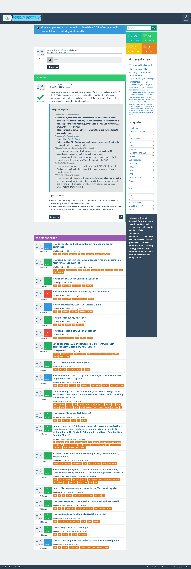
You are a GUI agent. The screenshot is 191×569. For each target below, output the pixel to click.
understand (60, 442)
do (59, 324)
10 (146, 95)
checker (91, 298)
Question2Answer (161, 567)
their (100, 353)
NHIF (131, 170)
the (71, 407)
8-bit (116, 353)
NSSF (131, 174)
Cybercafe (71, 518)
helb (72, 442)
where (107, 407)
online (79, 298)
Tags (82, 19)
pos (64, 369)
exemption (109, 270)
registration (133, 87)
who (148, 108)
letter (146, 87)
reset (137, 102)
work (87, 369)
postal (148, 92)
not (71, 482)
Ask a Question (102, 19)
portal (83, 508)
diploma (141, 87)
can (60, 270)
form (116, 270)
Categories (91, 19)
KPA (130, 188)
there (137, 112)
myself (109, 508)
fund (80, 445)
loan (96, 482)
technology (132, 104)
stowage (150, 79)
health (89, 521)
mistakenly (107, 479)
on (142, 85)
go (100, 495)
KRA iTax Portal (73, 139)
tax (102, 270)
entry (104, 463)
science (131, 114)
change (68, 479)
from (75, 404)
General (70, 335)
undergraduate (136, 108)
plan (142, 108)
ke (103, 495)
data (153, 108)
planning (140, 97)
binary (56, 356)
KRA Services (65, 50)
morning (61, 404)
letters (90, 353)
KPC (130, 192)
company (136, 106)
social (118, 404)
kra (88, 254)
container (138, 82)
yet (75, 482)
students (86, 445)
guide (150, 95)
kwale (81, 404)
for (98, 270)
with (80, 270)
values (67, 356)
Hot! (74, 19)
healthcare (149, 104)
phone (106, 547)
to (59, 254)
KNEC (131, 146)
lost (93, 385)
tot (78, 420)
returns (84, 420)
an (113, 404)
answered (52, 85)
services (137, 92)
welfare (56, 407)
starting (143, 92)
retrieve (68, 324)
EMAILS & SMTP (136, 206)
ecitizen (89, 285)
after (95, 407)
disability (86, 270)
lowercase (82, 353)
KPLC (131, 185)
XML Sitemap (19, 567)
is (67, 407)
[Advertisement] (73, 6)
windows (132, 85)
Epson (131, 181)
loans (65, 447)
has (77, 442)
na (150, 108)
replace (84, 385)
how (55, 254)
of (58, 353)
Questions (66, 19)
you (64, 420)
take (121, 385)
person (69, 270)
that (67, 442)
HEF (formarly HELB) (74, 439)
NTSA (131, 167)
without (131, 106)
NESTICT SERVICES (137, 131)
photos (72, 547)
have (65, 482)
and (71, 254)
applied (81, 482)
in (79, 534)
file (68, 420)
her (55, 272)
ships (135, 97)
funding (71, 447)
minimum (98, 463)
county (87, 404)
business (60, 272)
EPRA (131, 199)
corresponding (108, 353)
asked (49, 50)
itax (78, 508)
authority (96, 521)
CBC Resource (135, 160)
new (83, 254)
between (141, 106)
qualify (102, 445)
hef (78, 479)
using (78, 285)
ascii (61, 356)
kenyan (98, 385)
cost (74, 385)
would (98, 404)
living (74, 270)
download (65, 311)
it (70, 385)
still (96, 445)
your (88, 547)
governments (69, 445)
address (102, 508)
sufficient (89, 407)
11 (144, 95)
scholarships (57, 447)
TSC (130, 142)
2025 (137, 95)
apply (93, 270)
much (60, 385)
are (135, 75)
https (90, 495)
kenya (73, 420)
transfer (65, 547)
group (62, 407)
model (83, 447)
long (116, 385)
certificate (105, 254)
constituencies (115, 442)
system (131, 112)
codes (141, 95)
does (78, 369)
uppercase (65, 353)
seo (147, 112)
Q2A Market (184, 567)
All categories (134, 128)
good (55, 404)
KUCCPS (70, 461)
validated (116, 479)
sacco (74, 534)
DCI (130, 195)
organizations (105, 442)
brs (84, 285)
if (133, 112)
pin (92, 254)
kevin (77, 461)
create (68, 338)
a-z (71, 353)
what (142, 69)
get (75, 254)
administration (77, 463)
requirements (112, 463)
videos (83, 547)
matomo (143, 112)
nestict (80, 267)
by (129, 110)
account (90, 338)
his (121, 270)
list (55, 353)
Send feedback (7, 567)
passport (105, 385)
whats (56, 369)
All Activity (48, 19)
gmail (143, 102)
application (138, 90)
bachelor (56, 463)
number (98, 254)
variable (117, 445)
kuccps (151, 99)
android (99, 547)
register (65, 254)
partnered (83, 442)
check (64, 285)
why (130, 102)
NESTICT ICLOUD (136, 202)
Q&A (57, 19)
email (96, 508)
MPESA (132, 209)
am (70, 404)
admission (137, 110)
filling (101, 407)
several (96, 442)
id (89, 479)
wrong (60, 482)
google (131, 92)
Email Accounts (135, 177)
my (73, 324)
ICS (130, 135)
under (131, 97)
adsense (150, 112)
